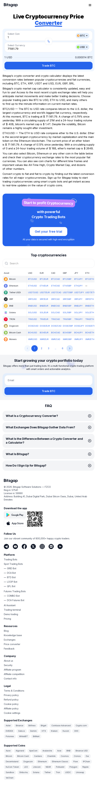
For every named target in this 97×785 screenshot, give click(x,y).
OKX (76, 731)
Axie (59, 750)
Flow (75, 761)
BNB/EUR (44, 306)
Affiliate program (12, 669)
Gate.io (21, 731)
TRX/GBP (67, 319)
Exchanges (10, 639)
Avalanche (47, 750)
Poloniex (10, 736)
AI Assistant (10, 605)
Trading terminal (12, 609)
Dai (87, 756)
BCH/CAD (55, 332)
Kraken (54, 731)
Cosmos (65, 756)
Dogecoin (28, 761)
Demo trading (11, 614)
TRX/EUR (44, 319)
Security (8, 665)
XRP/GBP (67, 299)
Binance (19, 725)
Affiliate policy (11, 708)
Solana (36, 772)
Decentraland (12, 761)
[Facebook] (24, 546)
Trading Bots (10, 559)
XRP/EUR (44, 299)
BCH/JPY (78, 332)
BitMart (36, 736)
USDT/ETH (90, 292)
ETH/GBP (67, 286)
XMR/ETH (89, 339)
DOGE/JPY (79, 326)
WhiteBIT (23, 736)
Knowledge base (13, 635)
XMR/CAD (55, 339)
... (55, 348)
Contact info (10, 678)
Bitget (43, 725)
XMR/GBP (67, 339)
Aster (8, 725)
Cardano (38, 756)
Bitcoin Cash (23, 756)
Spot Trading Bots (13, 564)
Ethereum (42, 761)
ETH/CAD (55, 286)
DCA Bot (11, 572)
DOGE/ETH (90, 326)
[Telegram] (6, 546)
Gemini (33, 731)
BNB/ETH (89, 306)
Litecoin (37, 767)
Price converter (12, 644)
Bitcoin (9, 756)
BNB (68, 750)
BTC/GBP (67, 279)
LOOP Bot (12, 581)
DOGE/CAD (56, 326)
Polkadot (60, 767)
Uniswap (80, 772)
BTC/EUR (44, 279)
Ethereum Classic (60, 761)
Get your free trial (48, 231)
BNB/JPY (78, 306)
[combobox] (48, 263)
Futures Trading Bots (15, 591)
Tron (58, 772)
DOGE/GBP (68, 326)
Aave (8, 750)
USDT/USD (33, 292)
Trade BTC (48, 65)
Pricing (7, 618)
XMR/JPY (78, 339)
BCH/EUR (44, 332)
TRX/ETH (89, 319)
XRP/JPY (78, 299)
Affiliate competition (14, 674)
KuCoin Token (12, 767)
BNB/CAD (55, 306)
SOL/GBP (67, 312)
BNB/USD (32, 306)
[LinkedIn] (60, 546)
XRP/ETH (89, 299)
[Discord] (51, 546)
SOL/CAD (55, 312)
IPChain (86, 761)
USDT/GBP (68, 292)
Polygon (73, 767)
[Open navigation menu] (90, 5)
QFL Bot (11, 586)
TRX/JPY (78, 319)
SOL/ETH (89, 312)
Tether (47, 772)
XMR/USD (32, 339)
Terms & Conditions (14, 690)
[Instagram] (42, 546)
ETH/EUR (44, 286)
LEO (26, 767)
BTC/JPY (78, 279)
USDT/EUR (45, 292)
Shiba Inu (23, 772)
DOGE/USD (33, 326)
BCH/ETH (89, 332)
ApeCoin (33, 750)
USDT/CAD (56, 292)
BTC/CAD (55, 279)
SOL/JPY (78, 312)
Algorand (20, 750)
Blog (6, 630)
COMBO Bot (13, 595)
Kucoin (66, 731)
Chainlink (51, 756)
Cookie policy (11, 704)
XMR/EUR (44, 339)
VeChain (9, 778)
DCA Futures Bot (15, 600)
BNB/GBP (67, 306)
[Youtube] (15, 546)
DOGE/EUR (45, 326)
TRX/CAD (55, 319)
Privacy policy (11, 695)
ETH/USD (32, 286)
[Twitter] (33, 546)
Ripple (85, 767)
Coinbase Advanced (61, 725)
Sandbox (10, 772)
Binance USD (82, 750)
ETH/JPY (78, 286)
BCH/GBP (67, 332)
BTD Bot (11, 577)
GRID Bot (11, 568)
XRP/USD (32, 299)
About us (8, 660)
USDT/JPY (79, 292)
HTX (44, 731)
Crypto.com (81, 725)
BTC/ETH (89, 279)
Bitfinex (32, 725)
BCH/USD (32, 332)
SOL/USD (32, 312)
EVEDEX (9, 731)
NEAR (48, 767)
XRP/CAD (55, 299)
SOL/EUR (44, 312)
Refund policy (11, 699)
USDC (68, 772)
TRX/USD (32, 319)
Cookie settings (12, 713)
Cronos (77, 756)
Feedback (9, 648)
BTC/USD (32, 279)
